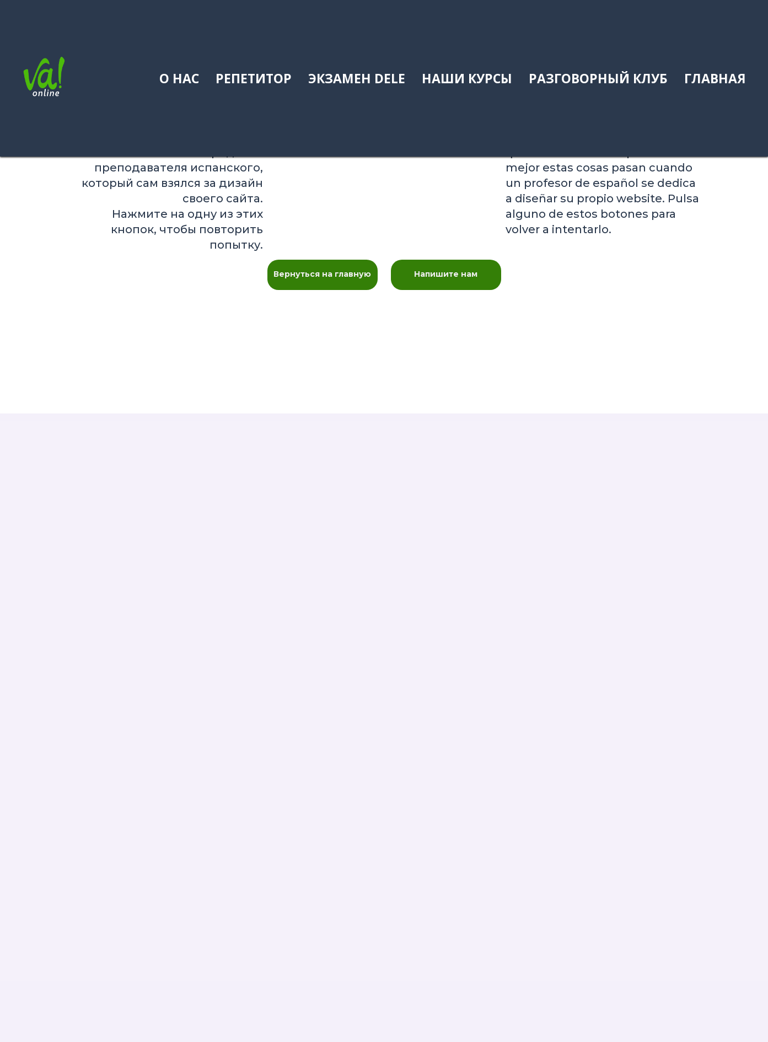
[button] (446, 275)
